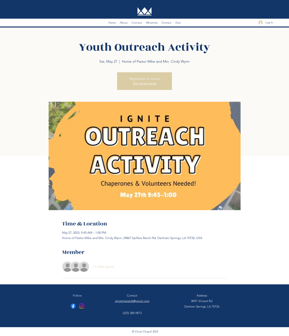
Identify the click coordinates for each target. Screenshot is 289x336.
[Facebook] (73, 306)
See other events (144, 83)
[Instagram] (81, 306)
